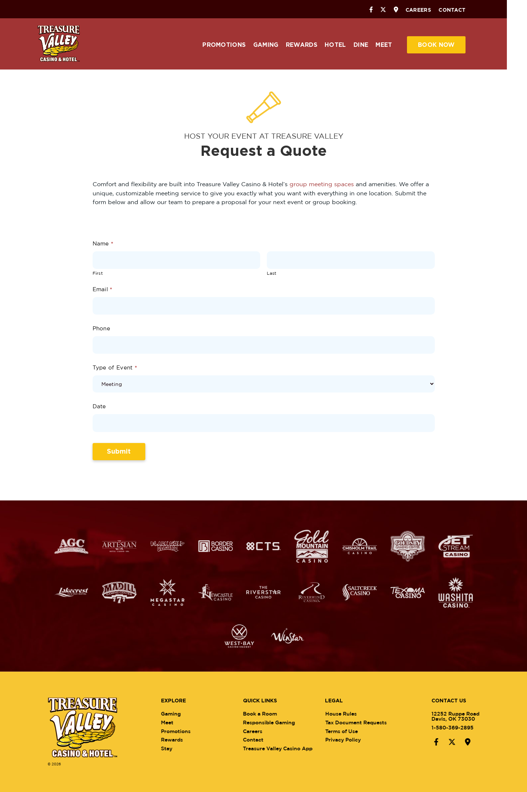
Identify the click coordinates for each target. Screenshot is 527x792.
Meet (394, 45)
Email (102, 289)
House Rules (350, 713)
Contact (462, 10)
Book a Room (269, 713)
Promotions (234, 45)
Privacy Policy (352, 739)
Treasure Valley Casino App (286, 748)
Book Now (446, 45)
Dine (371, 45)
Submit (119, 451)
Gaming (275, 45)
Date (99, 406)
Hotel (345, 45)
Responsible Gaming (278, 722)
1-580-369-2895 (444, 727)
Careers (428, 10)
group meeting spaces (321, 184)
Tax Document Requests (365, 722)
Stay (175, 748)
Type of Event (115, 367)
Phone (102, 328)
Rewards (311, 45)
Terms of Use (350, 730)
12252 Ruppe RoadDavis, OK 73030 (447, 715)
